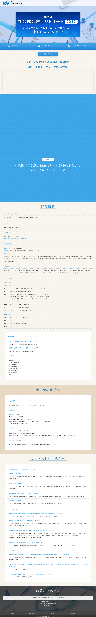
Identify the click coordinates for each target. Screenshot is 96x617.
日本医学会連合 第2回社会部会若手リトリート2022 (46, 616)
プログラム (48, 54)
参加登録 (52, 613)
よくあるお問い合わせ (82, 46)
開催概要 (22, 46)
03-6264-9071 (49, 605)
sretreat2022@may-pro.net (50, 603)
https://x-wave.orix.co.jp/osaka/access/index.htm (15, 238)
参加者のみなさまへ (52, 46)
